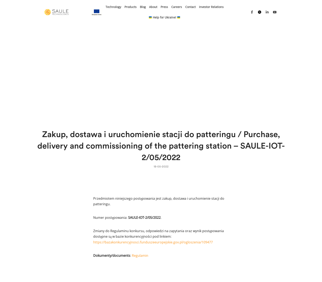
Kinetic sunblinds (150, 217)
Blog (143, 7)
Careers (176, 7)
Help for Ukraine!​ (164, 17)
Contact (190, 7)
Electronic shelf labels (153, 229)
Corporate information (261, 273)
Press (164, 7)
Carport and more (150, 223)
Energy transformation (153, 244)
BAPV (94, 234)
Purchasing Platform (194, 273)
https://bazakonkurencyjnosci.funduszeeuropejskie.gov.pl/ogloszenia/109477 (153, 150)
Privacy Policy (234, 273)
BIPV (94, 229)
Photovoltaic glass (150, 234)
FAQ (187, 229)
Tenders (216, 273)
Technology (113, 7)
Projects (171, 273)
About (153, 7)
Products (130, 7)
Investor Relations (211, 7)
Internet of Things (103, 217)
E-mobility (98, 223)
